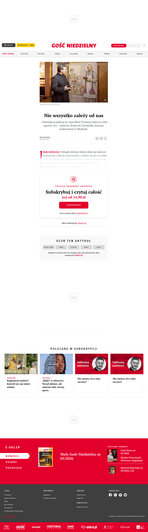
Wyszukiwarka (144, 45)
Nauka (90, 54)
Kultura (74, 54)
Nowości (11, 456)
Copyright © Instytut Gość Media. (118, 516)
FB (97, 137)
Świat (57, 54)
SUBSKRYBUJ (118, 45)
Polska (41, 54)
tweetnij (102, 137)
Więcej (140, 54)
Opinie (107, 54)
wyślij (106, 137)
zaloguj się (134, 45)
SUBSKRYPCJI (82, 213)
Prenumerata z (26, 45)
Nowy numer (8, 54)
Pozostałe (11, 467)
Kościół (25, 54)
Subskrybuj (73, 205)
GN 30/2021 (45, 139)
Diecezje (123, 54)
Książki (11, 462)
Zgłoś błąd (9, 516)
